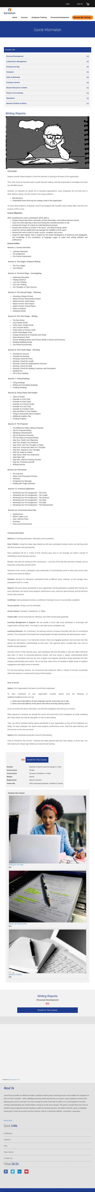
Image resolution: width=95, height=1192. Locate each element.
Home (14, 17)
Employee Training (39, 17)
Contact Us (8, 1158)
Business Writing (15, 974)
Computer (47, 72)
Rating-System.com (14, 1079)
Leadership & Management (47, 61)
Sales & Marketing (47, 77)
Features (7, 1140)
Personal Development (60, 17)
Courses (24, 17)
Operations (47, 98)
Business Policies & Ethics (47, 103)
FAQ (5, 1146)
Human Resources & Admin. (47, 88)
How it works (8, 1152)
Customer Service (47, 82)
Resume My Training (82, 17)
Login (67, 4)
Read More (8, 1120)
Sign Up (80, 4)
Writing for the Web (16, 865)
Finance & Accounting (47, 93)
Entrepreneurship (47, 67)
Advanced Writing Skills (18, 924)
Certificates (8, 1133)
